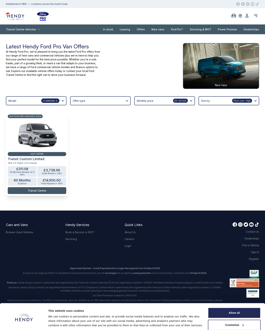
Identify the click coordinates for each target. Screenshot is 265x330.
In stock (108, 29)
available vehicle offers (40, 71)
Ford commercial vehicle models (50, 67)
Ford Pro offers (84, 51)
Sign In (255, 239)
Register (254, 246)
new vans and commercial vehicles (43, 55)
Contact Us (252, 219)
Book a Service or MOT (79, 220)
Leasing (125, 29)
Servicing (71, 226)
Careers (129, 226)
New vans (157, 29)
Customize (234, 312)
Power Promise (227, 29)
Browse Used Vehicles (19, 220)
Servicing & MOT (200, 29)
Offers (141, 29)
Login (128, 233)
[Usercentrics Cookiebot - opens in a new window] (24, 323)
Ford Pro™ (177, 29)
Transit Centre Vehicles (23, 29)
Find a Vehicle (250, 233)
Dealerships (251, 29)
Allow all (234, 300)
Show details (56, 322)
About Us (130, 220)
